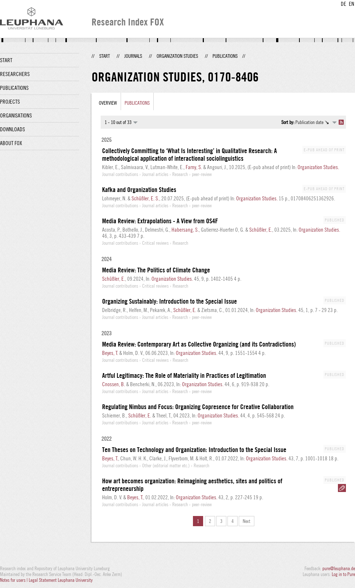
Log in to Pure (343, 574)
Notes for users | (14, 580)
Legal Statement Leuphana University (61, 580)
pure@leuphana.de (338, 568)
